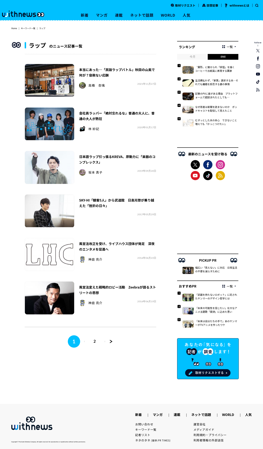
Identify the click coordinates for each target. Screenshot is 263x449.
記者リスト (142, 435)
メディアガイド (204, 429)
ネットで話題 (141, 15)
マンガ (102, 15)
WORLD (168, 15)
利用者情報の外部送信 (209, 440)
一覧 (227, 47)
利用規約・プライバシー (210, 435)
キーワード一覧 (28, 28)
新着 (85, 15)
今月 (192, 56)
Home (14, 28)
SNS (223, 56)
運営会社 (200, 424)
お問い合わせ (144, 424)
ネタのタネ (153, 440)
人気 (186, 15)
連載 (119, 15)
